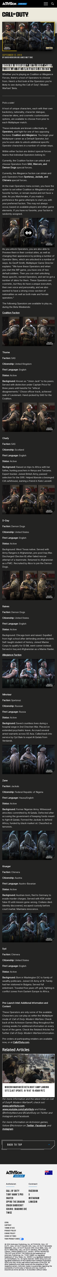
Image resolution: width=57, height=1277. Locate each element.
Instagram (34, 1198)
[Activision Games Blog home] (15, 1174)
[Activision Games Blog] (14, 4)
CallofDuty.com (21, 1042)
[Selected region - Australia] (48, 1173)
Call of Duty (12, 1191)
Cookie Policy (10, 1233)
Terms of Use (10, 1228)
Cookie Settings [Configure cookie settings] (10, 1236)
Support (8, 1225)
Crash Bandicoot (14, 1205)
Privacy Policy (10, 1231)
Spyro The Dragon (15, 1201)
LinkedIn (33, 1201)
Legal (7, 1222)
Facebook (33, 1191)
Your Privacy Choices (13, 1239)
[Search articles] (52, 3)
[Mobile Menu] (46, 4)
